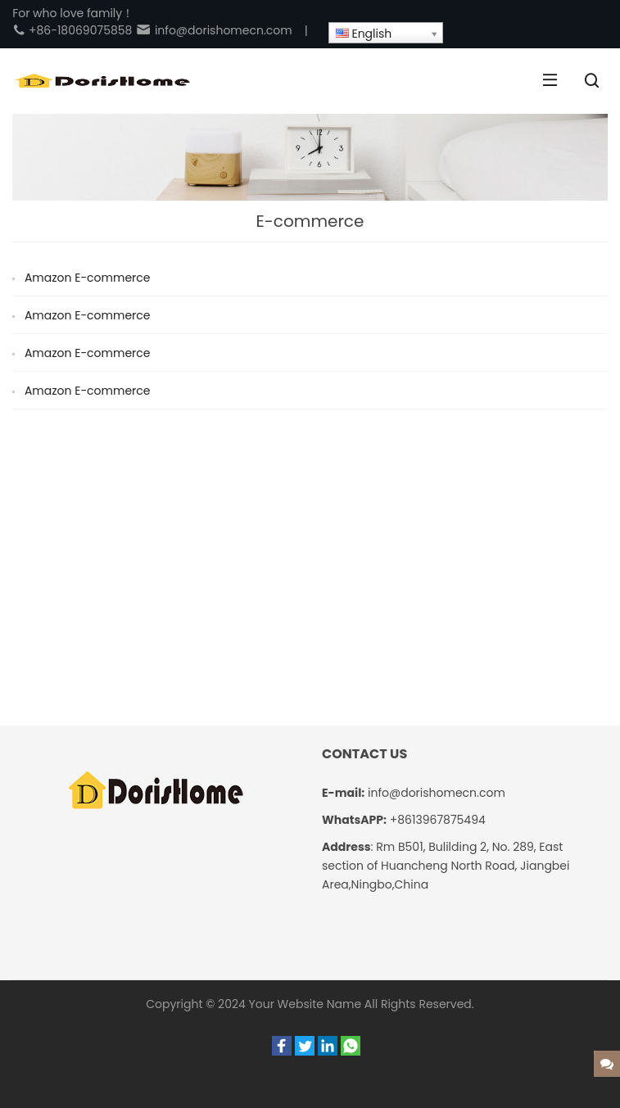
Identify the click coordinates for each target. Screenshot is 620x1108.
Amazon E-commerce (88, 277)
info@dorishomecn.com (213, 30)
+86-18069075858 (72, 30)
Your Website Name (305, 1004)
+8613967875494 (438, 820)
